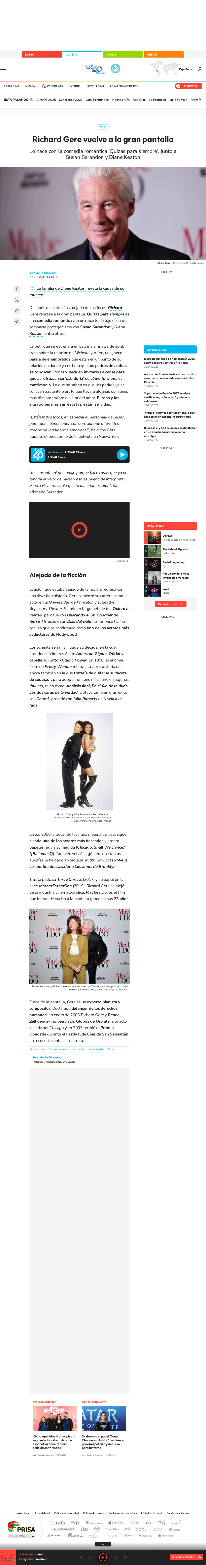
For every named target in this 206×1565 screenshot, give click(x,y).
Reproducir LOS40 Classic (122, 454)
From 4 (196, 100)
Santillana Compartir (116, 1523)
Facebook (17, 289)
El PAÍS (57, 1523)
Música (30, 86)
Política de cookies (93, 1513)
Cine (103, 127)
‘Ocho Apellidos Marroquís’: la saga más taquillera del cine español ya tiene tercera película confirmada (54, 1442)
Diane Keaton (96, 1049)
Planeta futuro (156, 1528)
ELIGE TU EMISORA (184, 1557)
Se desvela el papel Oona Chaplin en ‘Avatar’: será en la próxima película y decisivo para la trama (103, 1442)
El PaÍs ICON (111, 1534)
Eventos (74, 86)
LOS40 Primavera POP (124, 86)
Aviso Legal (23, 1513)
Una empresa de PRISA (21, 1526)
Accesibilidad (42, 1513)
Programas (55, 86)
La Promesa (157, 100)
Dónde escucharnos (178, 1513)
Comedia (78, 1049)
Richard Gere (37, 1049)
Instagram (79, 1470)
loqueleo (146, 1534)
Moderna (74, 1534)
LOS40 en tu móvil (151, 1513)
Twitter (17, 300)
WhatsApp (17, 311)
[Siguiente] (200, 100)
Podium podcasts (94, 1534)
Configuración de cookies (123, 1513)
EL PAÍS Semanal (141, 1528)
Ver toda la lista (168, 604)
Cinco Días (112, 1528)
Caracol (175, 1523)
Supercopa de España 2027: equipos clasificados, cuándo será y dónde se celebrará (167, 397)
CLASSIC (71, 54)
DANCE (111, 54)
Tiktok (87, 1470)
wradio (96, 1528)
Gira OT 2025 (46, 100)
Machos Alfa (121, 100)
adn (159, 1523)
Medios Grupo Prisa (21, 1536)
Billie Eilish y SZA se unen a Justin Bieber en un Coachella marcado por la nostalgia (170, 432)
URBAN (152, 54)
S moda (128, 1534)
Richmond (54, 1534)
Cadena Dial (127, 1528)
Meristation (165, 1534)
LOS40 (29, 54)
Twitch (119, 1470)
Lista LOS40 (11, 86)
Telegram (17, 322)
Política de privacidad (66, 1513)
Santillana (95, 1523)
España (184, 69)
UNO (84, 1528)
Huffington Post (62, 1528)
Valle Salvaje (178, 100)
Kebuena (171, 1528)
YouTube (95, 1470)
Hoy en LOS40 (95, 86)
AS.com (146, 1523)
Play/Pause (79, 530)
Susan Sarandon (59, 1049)
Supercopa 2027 (70, 100)
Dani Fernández (97, 100)
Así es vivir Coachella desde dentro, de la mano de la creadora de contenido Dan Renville (170, 378)
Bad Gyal (139, 100)
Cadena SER (134, 1523)
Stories (127, 1470)
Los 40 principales (76, 1523)
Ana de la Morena (42, 273)
